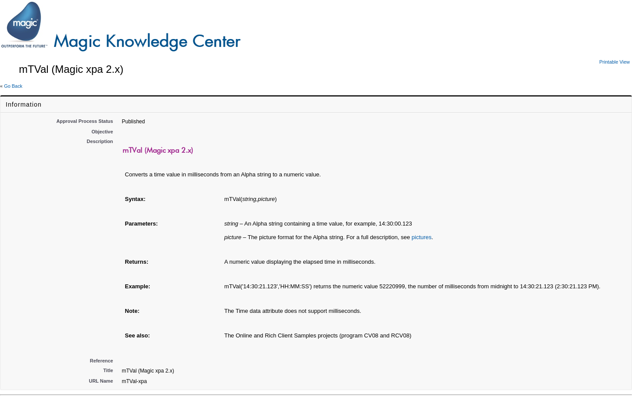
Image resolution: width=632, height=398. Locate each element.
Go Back (13, 86)
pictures (422, 237)
